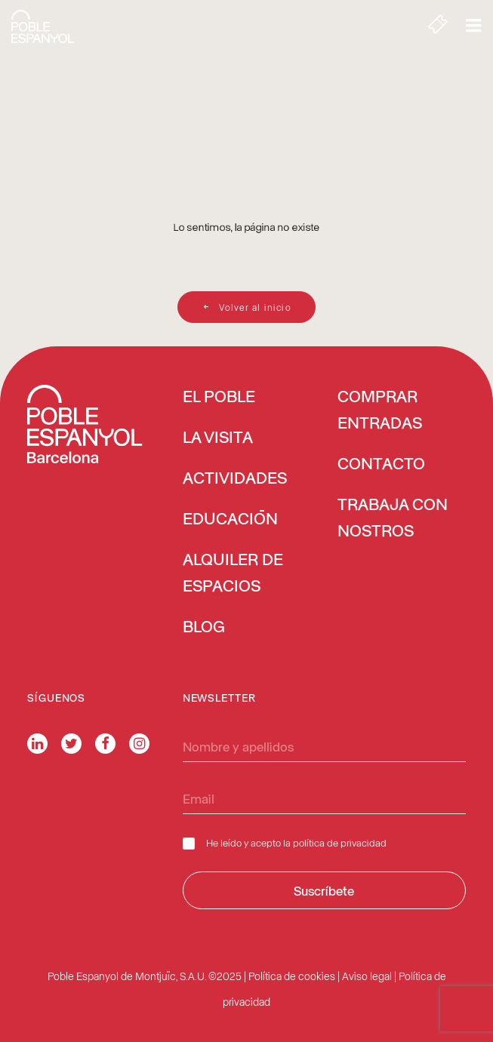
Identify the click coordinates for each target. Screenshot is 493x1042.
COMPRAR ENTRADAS (379, 410)
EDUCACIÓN (230, 520)
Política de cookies (291, 976)
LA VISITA (218, 438)
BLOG (204, 627)
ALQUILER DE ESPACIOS (233, 573)
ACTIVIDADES (235, 479)
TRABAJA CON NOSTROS (392, 518)
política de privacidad (340, 842)
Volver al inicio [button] (246, 307)
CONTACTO (381, 464)
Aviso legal (367, 976)
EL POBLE (219, 397)
